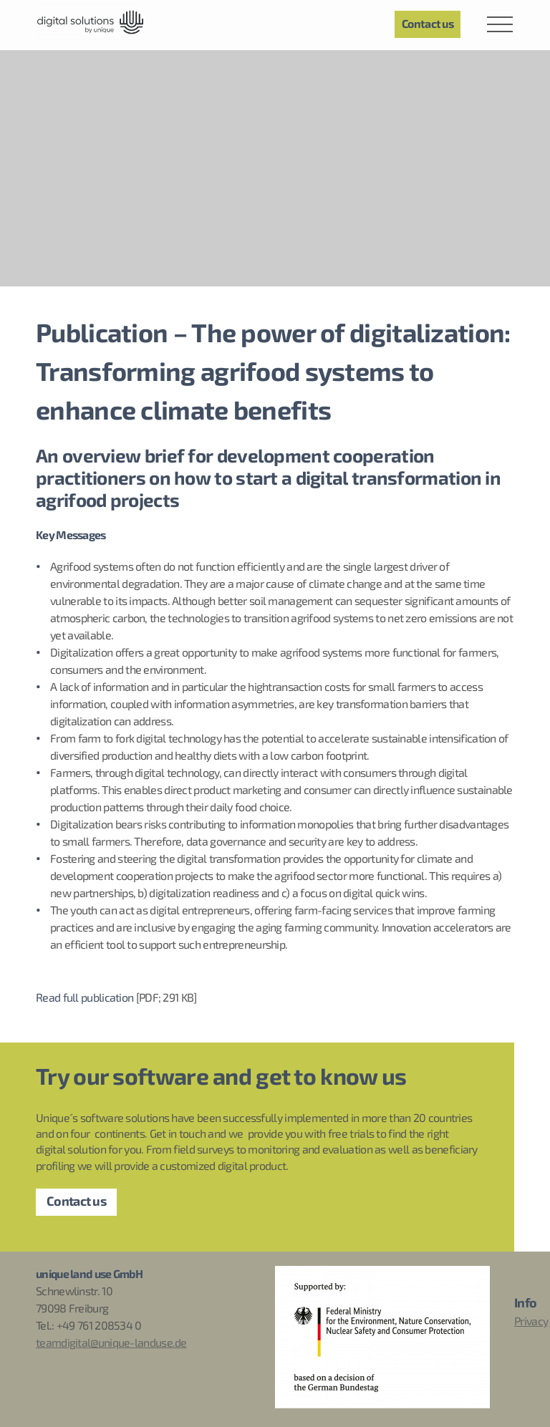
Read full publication (84, 998)
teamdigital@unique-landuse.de (111, 1343)
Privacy (531, 1322)
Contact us (76, 1202)
